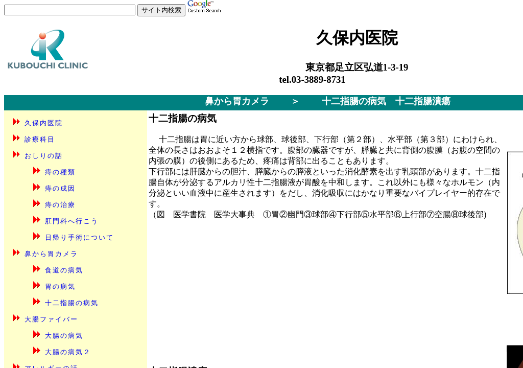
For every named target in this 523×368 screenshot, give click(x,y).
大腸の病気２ (68, 352)
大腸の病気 (64, 335)
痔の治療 (60, 205)
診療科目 (40, 139)
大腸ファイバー (51, 319)
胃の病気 (60, 286)
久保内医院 (44, 123)
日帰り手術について (79, 237)
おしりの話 (44, 155)
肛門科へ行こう (72, 221)
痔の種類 (60, 172)
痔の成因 (60, 188)
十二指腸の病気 (72, 303)
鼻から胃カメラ (237, 101)
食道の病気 (64, 270)
